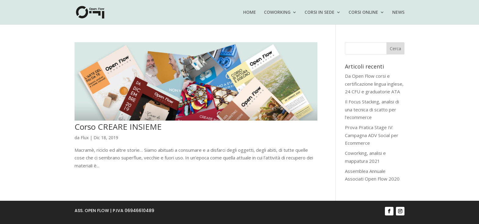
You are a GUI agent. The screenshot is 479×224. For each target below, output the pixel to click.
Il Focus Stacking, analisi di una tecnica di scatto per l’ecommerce (372, 109)
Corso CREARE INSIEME (118, 126)
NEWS (398, 12)
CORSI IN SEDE (320, 12)
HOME (249, 12)
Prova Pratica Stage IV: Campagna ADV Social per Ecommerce (371, 135)
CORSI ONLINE (363, 12)
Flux (85, 137)
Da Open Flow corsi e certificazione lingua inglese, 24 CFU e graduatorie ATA (374, 84)
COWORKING (277, 12)
